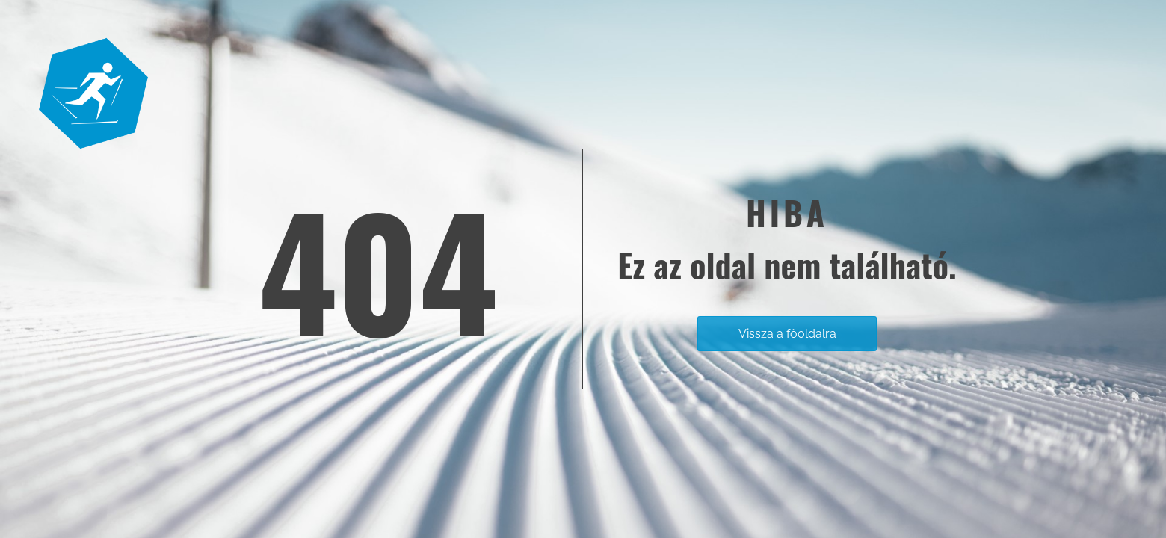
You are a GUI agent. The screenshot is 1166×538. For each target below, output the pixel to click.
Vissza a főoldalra (787, 334)
